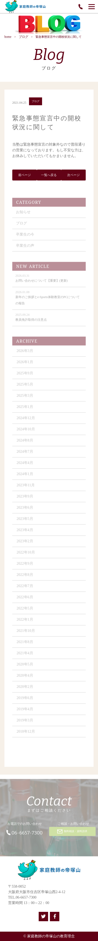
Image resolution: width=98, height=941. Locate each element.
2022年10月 (26, 554)
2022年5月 (25, 610)
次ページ (73, 175)
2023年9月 (25, 498)
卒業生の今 (25, 236)
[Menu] (91, 6)
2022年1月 (25, 621)
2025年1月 (25, 409)
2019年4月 (25, 711)
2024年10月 (26, 431)
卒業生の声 (25, 247)
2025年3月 (25, 397)
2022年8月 (25, 577)
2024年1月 (25, 476)
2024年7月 (25, 453)
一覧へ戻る (49, 175)
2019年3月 (25, 722)
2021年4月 (25, 655)
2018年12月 (26, 733)
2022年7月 (25, 588)
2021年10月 (26, 633)
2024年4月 (25, 465)
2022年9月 (25, 565)
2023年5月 (25, 521)
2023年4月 (25, 532)
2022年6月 (25, 599)
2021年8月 (25, 644)
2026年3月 (25, 353)
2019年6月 (25, 700)
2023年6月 (25, 509)
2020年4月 (25, 677)
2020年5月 (25, 666)
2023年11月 (26, 487)
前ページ (24, 175)
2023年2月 (25, 543)
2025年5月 (25, 386)
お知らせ (23, 214)
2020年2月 (25, 689)
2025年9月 (25, 375)
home (7, 37)
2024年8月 (25, 442)
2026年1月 (25, 364)
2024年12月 (26, 420)
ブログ (23, 37)
